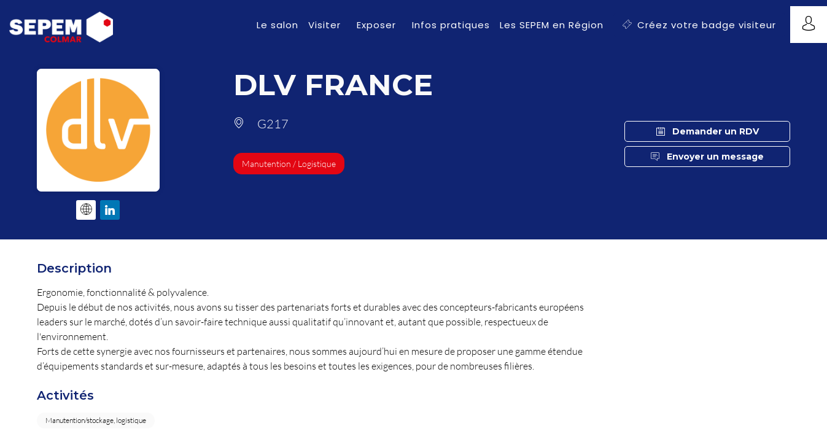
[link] (277, 24)
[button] (699, 25)
